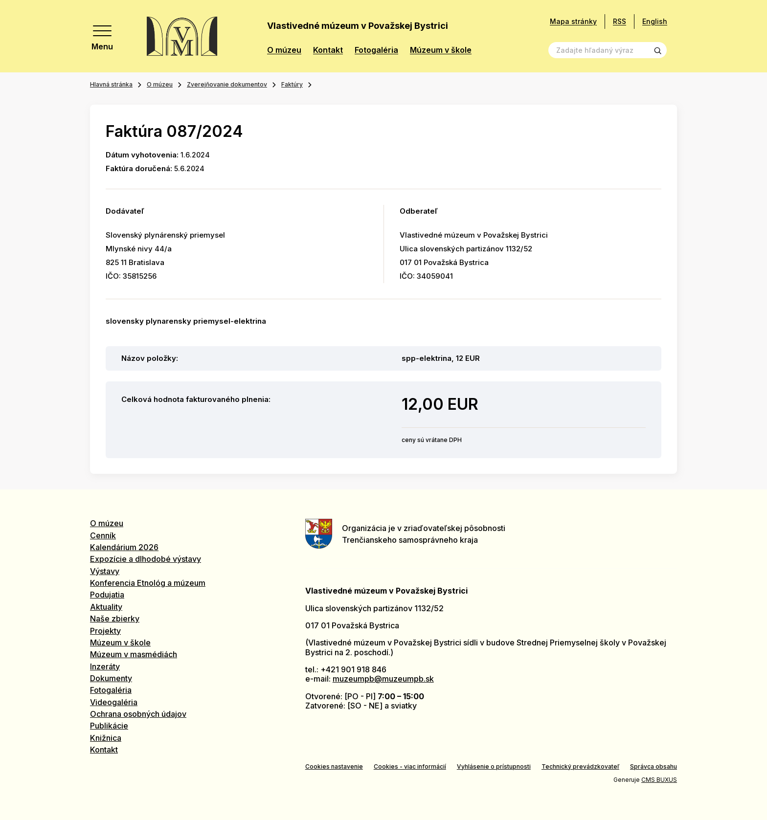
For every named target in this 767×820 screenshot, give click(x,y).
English (654, 21)
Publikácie (109, 726)
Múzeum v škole (441, 50)
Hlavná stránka (111, 84)
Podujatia (107, 594)
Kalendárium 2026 (124, 547)
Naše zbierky (114, 618)
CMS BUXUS (659, 779)
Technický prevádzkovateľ (580, 766)
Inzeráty (105, 666)
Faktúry (292, 84)
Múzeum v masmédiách (133, 654)
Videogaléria (113, 702)
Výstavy (104, 571)
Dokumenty (111, 678)
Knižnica (105, 738)
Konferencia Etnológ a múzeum (147, 583)
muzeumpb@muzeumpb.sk (383, 679)
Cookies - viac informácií (410, 766)
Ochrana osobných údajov (138, 714)
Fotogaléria (376, 50)
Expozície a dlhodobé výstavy (145, 559)
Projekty (105, 631)
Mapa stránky (573, 21)
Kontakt (328, 50)
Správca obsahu (653, 766)
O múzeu (284, 50)
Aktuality (106, 607)
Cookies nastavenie (334, 766)
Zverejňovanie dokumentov (227, 84)
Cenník (103, 535)
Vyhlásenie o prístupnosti (494, 766)
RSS (619, 21)
